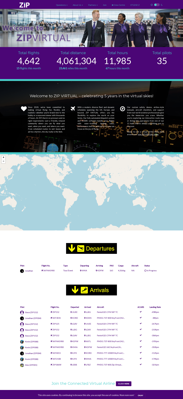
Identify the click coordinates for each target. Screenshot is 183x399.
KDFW (100, 270)
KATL (88, 341)
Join (104, 5)
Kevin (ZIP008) (31, 341)
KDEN (89, 318)
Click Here (123, 384)
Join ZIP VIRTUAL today (148, 134)
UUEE (74, 312)
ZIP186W (57, 364)
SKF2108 (57, 359)
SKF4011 (57, 353)
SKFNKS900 (49, 270)
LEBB (74, 364)
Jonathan (29, 270)
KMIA (84, 270)
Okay (140, 395)
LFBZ (88, 364)
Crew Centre (118, 5)
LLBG (88, 312)
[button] (61, 5)
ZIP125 (56, 323)
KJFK (74, 353)
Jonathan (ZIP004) (33, 318)
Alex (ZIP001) (31, 365)
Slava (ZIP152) (31, 312)
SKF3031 (57, 318)
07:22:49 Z (135, 5)
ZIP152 (56, 312)
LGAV (74, 323)
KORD (75, 318)
